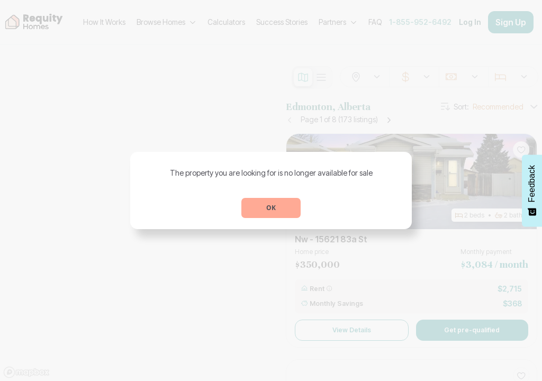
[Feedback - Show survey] (532, 190)
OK (271, 207)
